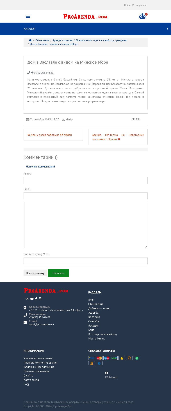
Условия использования (38, 358)
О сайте (28, 375)
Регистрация (139, 5)
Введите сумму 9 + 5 (36, 254)
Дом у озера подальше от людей (49, 135)
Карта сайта (31, 380)
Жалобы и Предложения (39, 367)
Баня (91, 330)
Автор (27, 173)
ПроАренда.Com (63, 406)
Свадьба (93, 321)
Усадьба (93, 312)
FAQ (26, 384)
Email (27, 189)
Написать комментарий (40, 166)
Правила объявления (36, 371)
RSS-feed (111, 377)
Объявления (95, 304)
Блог (91, 299)
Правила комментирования (40, 362)
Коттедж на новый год (102, 334)
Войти (127, 5)
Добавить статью (99, 308)
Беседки (93, 325)
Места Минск (96, 338)
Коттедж (94, 317)
